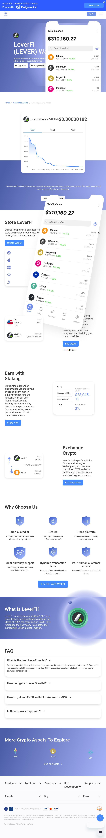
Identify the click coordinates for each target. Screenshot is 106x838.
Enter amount (62, 399)
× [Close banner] (104, 2)
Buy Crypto (70, 343)
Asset (59, 387)
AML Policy (29, 824)
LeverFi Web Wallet (53, 584)
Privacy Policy (20, 824)
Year (33, 130)
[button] (101, 14)
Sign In (91, 14)
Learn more (94, 5)
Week (73, 130)
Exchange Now (73, 482)
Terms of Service (9, 824)
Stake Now (13, 422)
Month (52, 130)
